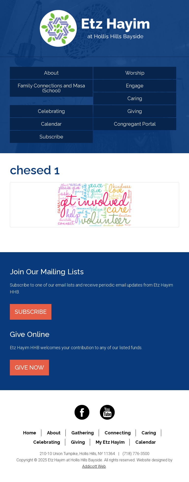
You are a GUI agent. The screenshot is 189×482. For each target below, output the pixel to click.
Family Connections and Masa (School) (51, 88)
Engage (134, 86)
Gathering (82, 432)
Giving (134, 111)
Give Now (29, 367)
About (51, 73)
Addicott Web (94, 466)
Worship (134, 73)
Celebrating (51, 111)
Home (29, 432)
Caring (134, 98)
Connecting (118, 432)
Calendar (51, 124)
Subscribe (51, 137)
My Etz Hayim (110, 442)
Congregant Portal (135, 124)
